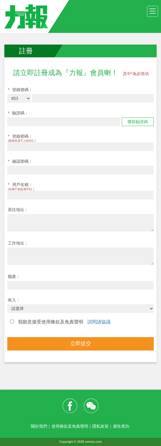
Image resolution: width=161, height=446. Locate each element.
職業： (14, 276)
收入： (14, 300)
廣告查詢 (121, 426)
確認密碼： (20, 161)
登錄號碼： (20, 89)
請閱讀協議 (99, 321)
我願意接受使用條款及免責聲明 (60, 321)
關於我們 (39, 426)
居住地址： (18, 209)
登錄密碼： (20, 136)
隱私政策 (100, 426)
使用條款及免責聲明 (70, 426)
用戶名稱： (20, 184)
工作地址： (18, 243)
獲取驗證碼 (138, 121)
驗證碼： (18, 113)
